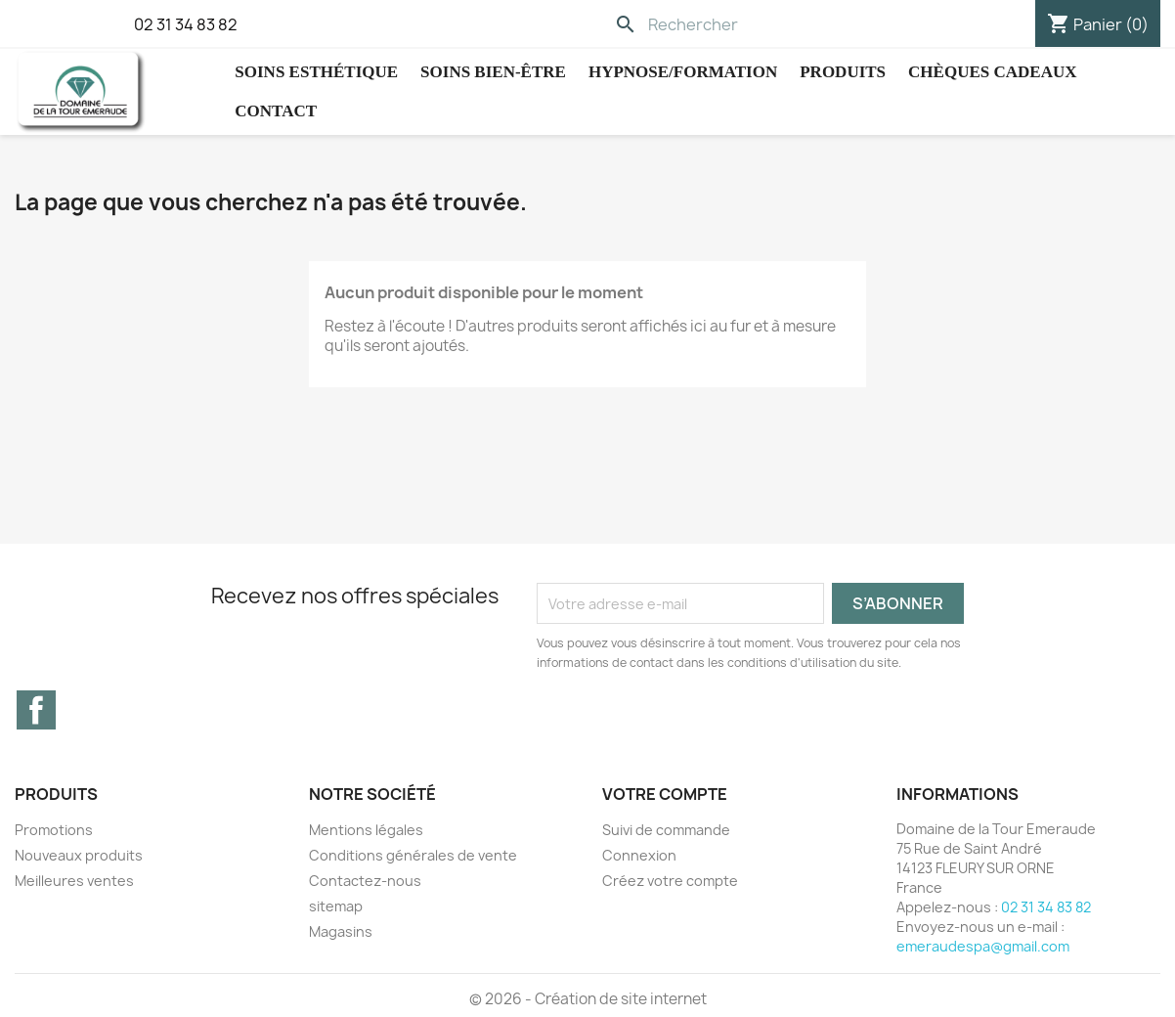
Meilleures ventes (74, 880)
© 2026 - (502, 999)
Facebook (36, 710)
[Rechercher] (740, 24)
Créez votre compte (670, 880)
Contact (276, 111)
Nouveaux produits (79, 855)
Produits (843, 72)
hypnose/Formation (682, 72)
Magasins (340, 931)
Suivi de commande (666, 829)
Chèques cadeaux (992, 72)
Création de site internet (621, 999)
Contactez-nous (365, 880)
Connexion (639, 855)
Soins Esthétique (316, 72)
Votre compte (664, 794)
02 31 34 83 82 (186, 24)
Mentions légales (366, 829)
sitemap (336, 906)
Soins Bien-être (493, 72)
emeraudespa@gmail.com (982, 946)
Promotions (54, 829)
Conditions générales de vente (413, 855)
